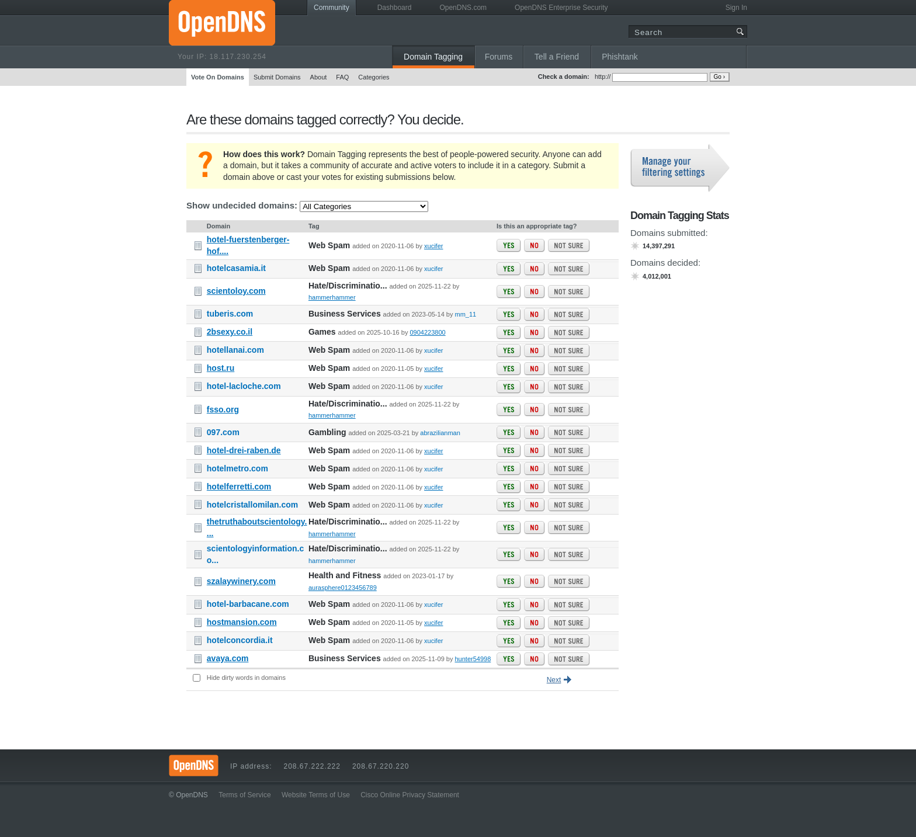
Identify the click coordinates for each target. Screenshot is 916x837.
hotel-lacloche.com (244, 386)
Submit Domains (277, 77)
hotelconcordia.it (240, 640)
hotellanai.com (235, 350)
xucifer (433, 245)
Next (554, 680)
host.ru (220, 368)
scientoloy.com (236, 291)
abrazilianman (440, 432)
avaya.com (228, 658)
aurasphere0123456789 (342, 587)
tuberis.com (230, 313)
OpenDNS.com (463, 8)
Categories (373, 77)
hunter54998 (473, 658)
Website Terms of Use (316, 795)
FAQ (342, 77)
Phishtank (619, 56)
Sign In (736, 8)
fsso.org (223, 409)
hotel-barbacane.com (248, 604)
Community (331, 8)
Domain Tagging (433, 56)
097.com (223, 432)
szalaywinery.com (241, 581)
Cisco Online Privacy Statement (409, 795)
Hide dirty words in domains (246, 677)
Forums (498, 56)
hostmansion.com (242, 622)
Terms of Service (244, 795)
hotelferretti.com (239, 486)
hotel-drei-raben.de (244, 450)
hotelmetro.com (237, 468)
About (318, 77)
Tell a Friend (557, 56)
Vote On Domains (217, 77)
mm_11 (466, 314)
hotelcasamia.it (236, 268)
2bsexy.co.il (229, 331)
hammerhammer (332, 297)
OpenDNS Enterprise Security (561, 8)
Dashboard (394, 8)
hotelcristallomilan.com (252, 504)
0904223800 (427, 332)
